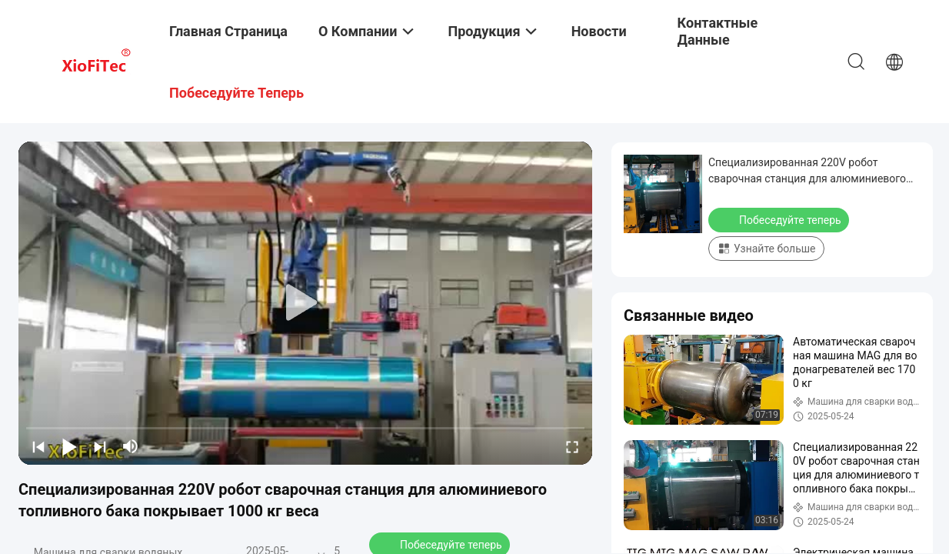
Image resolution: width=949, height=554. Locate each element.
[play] (305, 303)
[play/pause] (69, 446)
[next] (100, 446)
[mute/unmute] (130, 446)
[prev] (38, 446)
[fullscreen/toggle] (572, 446)
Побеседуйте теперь (780, 219)
